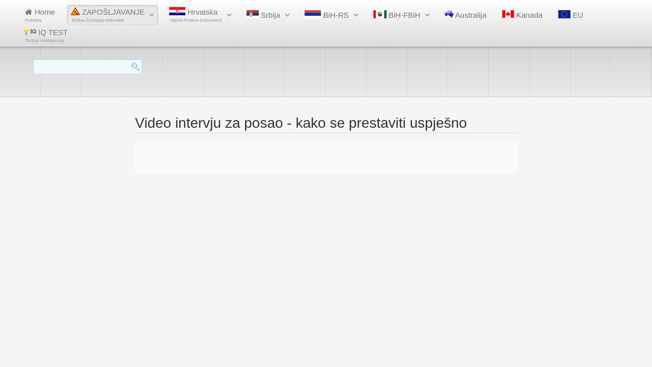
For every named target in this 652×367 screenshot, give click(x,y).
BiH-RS (326, 14)
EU (570, 14)
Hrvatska (195, 15)
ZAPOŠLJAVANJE (108, 15)
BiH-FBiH (397, 14)
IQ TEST (46, 35)
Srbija (264, 14)
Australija (465, 14)
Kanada (522, 14)
